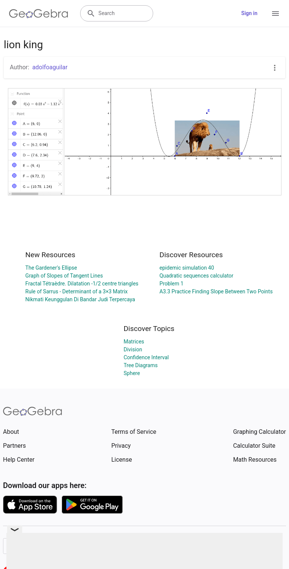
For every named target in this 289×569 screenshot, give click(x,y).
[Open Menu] (275, 13)
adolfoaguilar (50, 67)
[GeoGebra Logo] (38, 13)
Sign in (249, 13)
